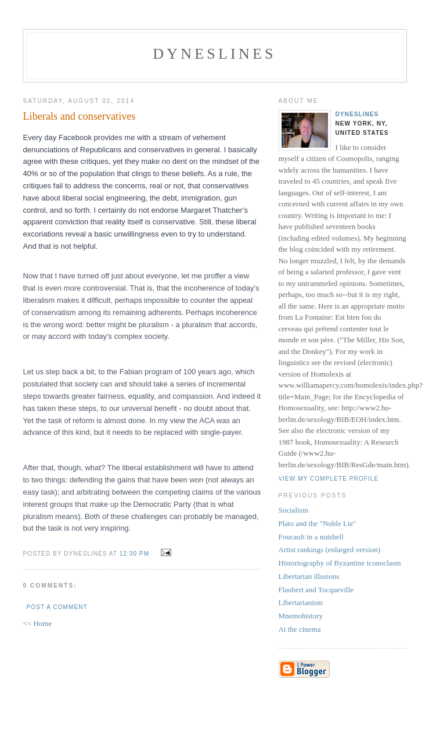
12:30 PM (134, 553)
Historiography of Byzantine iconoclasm (340, 563)
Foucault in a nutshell (311, 536)
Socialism (293, 510)
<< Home (37, 623)
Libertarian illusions (309, 576)
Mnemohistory (301, 615)
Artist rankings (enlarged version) (330, 549)
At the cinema (300, 629)
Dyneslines (214, 53)
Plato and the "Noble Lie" (317, 523)
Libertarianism (301, 602)
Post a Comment (57, 607)
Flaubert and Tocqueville (316, 589)
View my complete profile (329, 478)
